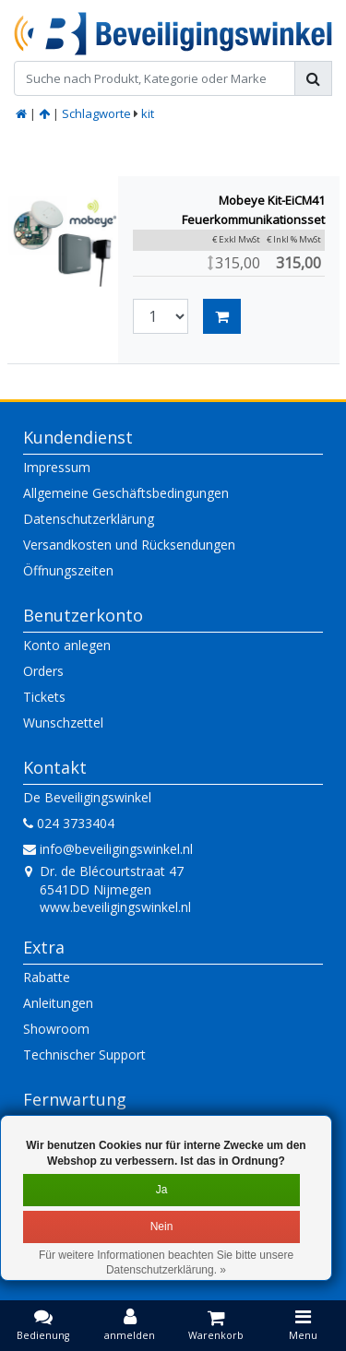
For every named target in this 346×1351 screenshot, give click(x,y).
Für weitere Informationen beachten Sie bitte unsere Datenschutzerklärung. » (166, 1263)
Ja (162, 1189)
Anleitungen (58, 1003)
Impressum (56, 467)
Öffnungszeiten (68, 570)
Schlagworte (96, 113)
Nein (161, 1226)
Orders (43, 671)
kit (147, 113)
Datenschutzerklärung (88, 518)
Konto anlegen (67, 645)
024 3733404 (68, 823)
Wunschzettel (63, 722)
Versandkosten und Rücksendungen (129, 544)
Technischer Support (84, 1054)
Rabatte (46, 977)
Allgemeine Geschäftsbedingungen (126, 493)
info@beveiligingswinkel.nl (108, 849)
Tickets (44, 696)
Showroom (56, 1028)
